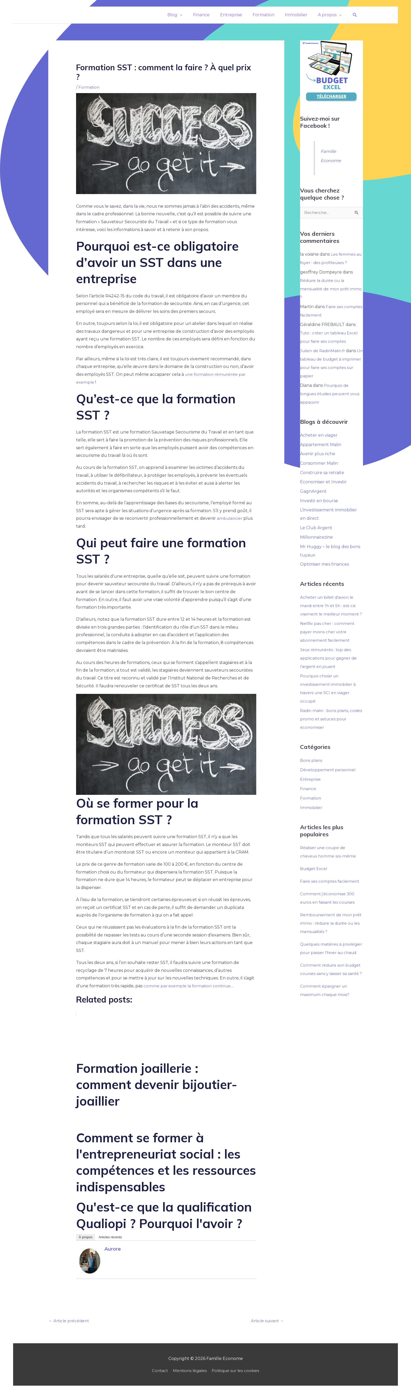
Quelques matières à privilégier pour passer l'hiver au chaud (330, 962)
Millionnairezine (316, 538)
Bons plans (311, 769)
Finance (308, 798)
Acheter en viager (319, 435)
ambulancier (230, 518)
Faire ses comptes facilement (330, 890)
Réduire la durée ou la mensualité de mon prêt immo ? (325, 289)
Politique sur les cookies (237, 1371)
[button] (355, 15)
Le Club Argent (316, 528)
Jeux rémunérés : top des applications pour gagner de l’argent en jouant (330, 667)
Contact (157, 1371)
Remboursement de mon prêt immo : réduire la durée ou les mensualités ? (330, 933)
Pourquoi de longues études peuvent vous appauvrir (326, 394)
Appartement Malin (320, 444)
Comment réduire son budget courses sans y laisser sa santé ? (330, 991)
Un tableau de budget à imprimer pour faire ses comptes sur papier (325, 368)
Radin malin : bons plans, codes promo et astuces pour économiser (331, 728)
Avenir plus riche (317, 454)
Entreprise (311, 788)
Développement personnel (328, 779)
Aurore (112, 1249)
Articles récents (110, 1237)
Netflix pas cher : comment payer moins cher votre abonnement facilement (328, 641)
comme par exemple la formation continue (188, 985)
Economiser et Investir (323, 482)
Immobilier (311, 817)
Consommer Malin (319, 463)
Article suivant (266, 1321)
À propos (85, 1237)
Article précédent (70, 1321)
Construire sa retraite (322, 473)
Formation (89, 87)
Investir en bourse (319, 501)
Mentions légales (188, 1371)
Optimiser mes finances (324, 565)
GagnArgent (313, 492)
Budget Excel (314, 878)
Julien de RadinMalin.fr (324, 351)
